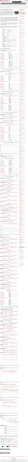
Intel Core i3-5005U (2, 98)
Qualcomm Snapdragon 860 (22, 61)
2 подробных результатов (8, 158)
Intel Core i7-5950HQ (2, 131)
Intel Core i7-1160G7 (21, 255)
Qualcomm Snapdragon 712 (22, 102)
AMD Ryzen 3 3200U (2, 61)
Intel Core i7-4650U (2, 172)
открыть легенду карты (16, 153)
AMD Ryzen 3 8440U (2, 292)
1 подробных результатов (5, 180)
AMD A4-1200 (2, 159)
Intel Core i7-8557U (21, 265)
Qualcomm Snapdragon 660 (22, 105)
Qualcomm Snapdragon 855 (22, 65)
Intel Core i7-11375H (2, 301)
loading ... (2, 3)
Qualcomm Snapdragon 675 (22, 112)
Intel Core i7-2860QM (2, 63)
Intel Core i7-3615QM (22, 262)
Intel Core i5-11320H (2, 295)
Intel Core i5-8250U (2, 77)
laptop (17, 69)
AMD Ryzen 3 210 (2, 304)
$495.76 (5, 430)
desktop (10, 176)
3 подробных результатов (5, 223)
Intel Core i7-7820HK (2, 136)
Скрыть (13, 158)
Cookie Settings (14, 459)
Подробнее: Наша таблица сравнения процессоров (21, 10)
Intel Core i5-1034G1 (21, 252)
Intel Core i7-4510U (2, 55)
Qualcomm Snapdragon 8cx (22, 78)
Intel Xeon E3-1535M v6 (2, 138)
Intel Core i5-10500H (2, 303)
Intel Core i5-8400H (2, 134)
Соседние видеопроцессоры (13, 180)
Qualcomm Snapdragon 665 (22, 108)
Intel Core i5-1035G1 (2, 87)
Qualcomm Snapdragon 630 (22, 133)
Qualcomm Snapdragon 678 (22, 98)
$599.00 (5, 432)
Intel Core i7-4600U (2, 164)
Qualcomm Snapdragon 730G (22, 87)
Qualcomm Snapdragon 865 (22, 32)
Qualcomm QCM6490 (22, 53)
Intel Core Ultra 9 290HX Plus (3, 173)
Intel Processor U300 (2, 137)
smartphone (7, 176)
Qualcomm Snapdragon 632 (22, 118)
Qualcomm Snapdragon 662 (22, 111)
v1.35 (0, 434)
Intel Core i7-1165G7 (2, 296)
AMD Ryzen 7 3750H (2, 85)
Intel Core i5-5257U (2, 169)
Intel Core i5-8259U (2, 83)
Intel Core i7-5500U (2, 163)
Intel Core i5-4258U (2, 107)
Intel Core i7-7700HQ (2, 126)
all (15, 69)
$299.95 (5, 425)
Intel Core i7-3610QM (22, 259)
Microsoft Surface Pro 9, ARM (10, 439)
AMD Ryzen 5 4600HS (2, 302)
